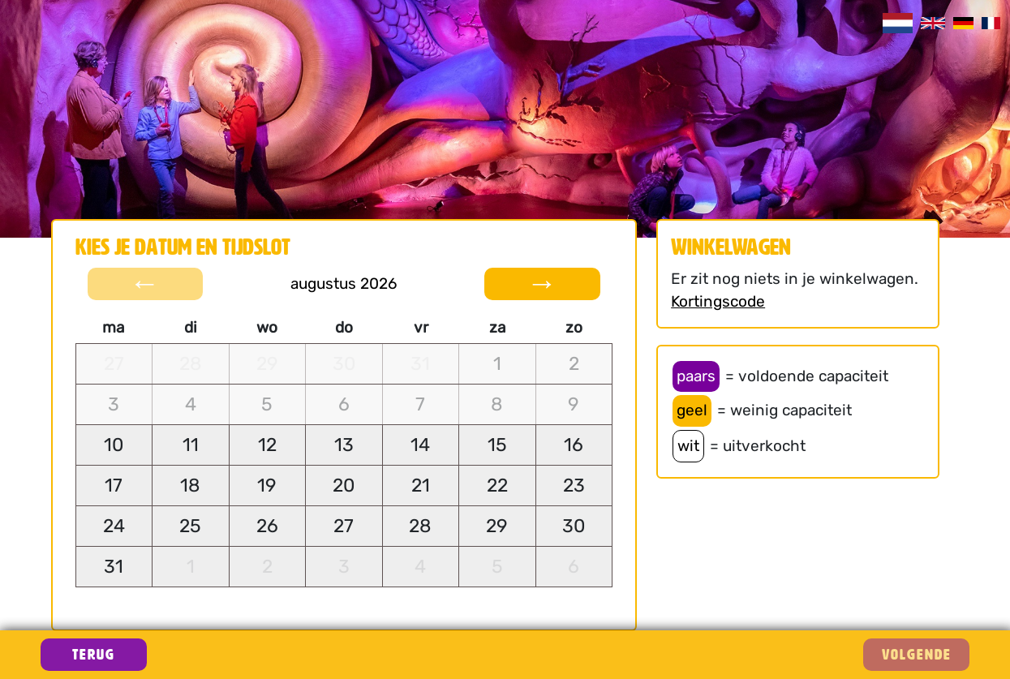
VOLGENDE (917, 654)
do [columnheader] (344, 327)
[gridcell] (114, 364)
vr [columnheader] (421, 327)
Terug (93, 654)
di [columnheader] (190, 327)
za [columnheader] (497, 327)
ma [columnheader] (113, 327)
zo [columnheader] (573, 327)
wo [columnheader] (266, 327)
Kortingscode (718, 301)
